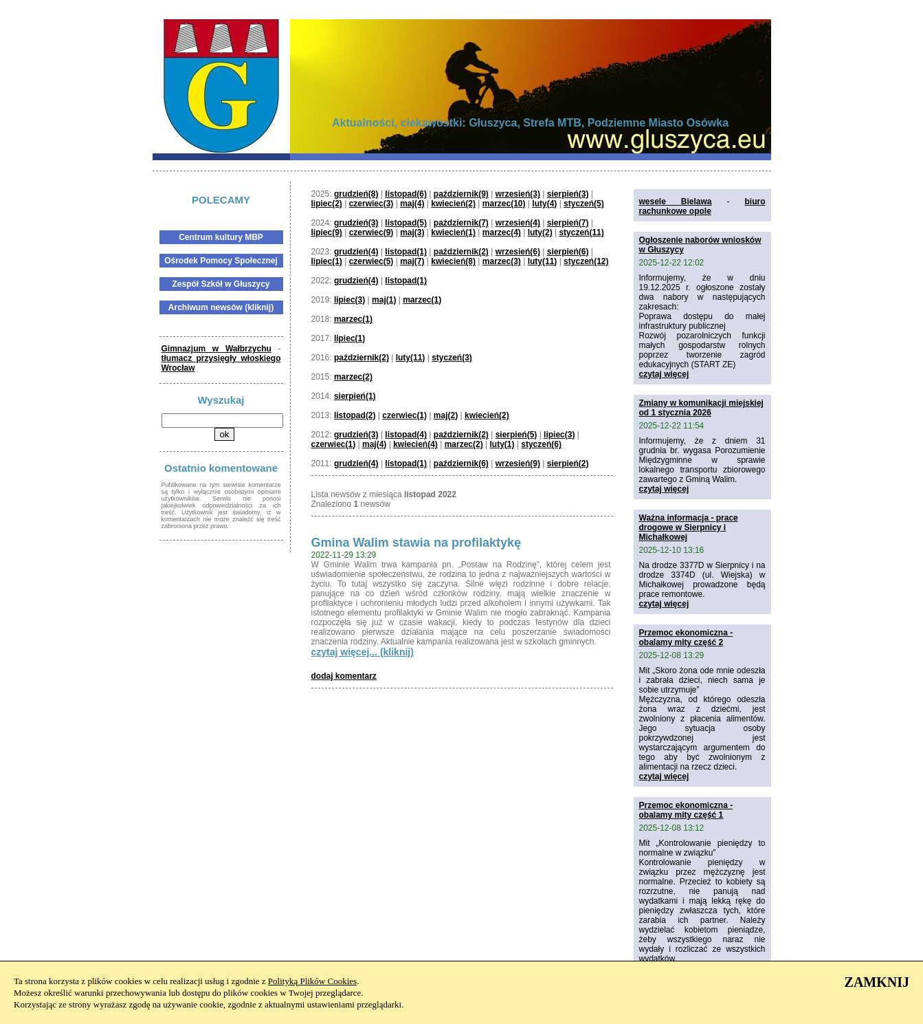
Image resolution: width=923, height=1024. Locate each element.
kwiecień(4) (415, 444)
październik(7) (461, 223)
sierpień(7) (568, 223)
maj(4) (412, 203)
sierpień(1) (355, 396)
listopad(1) (406, 252)
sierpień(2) (568, 463)
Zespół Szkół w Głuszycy (220, 284)
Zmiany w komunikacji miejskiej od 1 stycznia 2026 (701, 407)
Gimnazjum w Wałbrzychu (216, 348)
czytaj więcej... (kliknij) (362, 651)
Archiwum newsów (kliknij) (221, 307)
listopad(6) (406, 194)
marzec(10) (504, 203)
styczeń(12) (586, 261)
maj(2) (446, 415)
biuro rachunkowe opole (702, 206)
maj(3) (412, 232)
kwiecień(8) (453, 261)
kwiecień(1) (453, 232)
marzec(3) (501, 261)
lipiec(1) (326, 261)
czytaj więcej (664, 374)
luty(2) (540, 232)
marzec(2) (353, 377)
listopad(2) (355, 415)
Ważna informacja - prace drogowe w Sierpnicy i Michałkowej (688, 527)
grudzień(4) (356, 252)
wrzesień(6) (518, 252)
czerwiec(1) (404, 415)
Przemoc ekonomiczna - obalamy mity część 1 (686, 810)
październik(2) (461, 252)
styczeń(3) (452, 357)
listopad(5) (406, 223)
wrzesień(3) (518, 194)
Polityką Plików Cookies (312, 981)
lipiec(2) (326, 203)
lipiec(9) (326, 232)
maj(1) (384, 300)
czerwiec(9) (371, 232)
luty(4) (544, 203)
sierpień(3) (568, 194)
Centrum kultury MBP (221, 237)
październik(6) (461, 463)
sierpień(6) (568, 252)
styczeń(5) (584, 203)
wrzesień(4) (518, 223)
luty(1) (501, 444)
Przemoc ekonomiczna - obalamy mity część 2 (686, 637)
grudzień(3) (356, 223)
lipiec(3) (349, 300)
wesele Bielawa (675, 201)
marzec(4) (501, 232)
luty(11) (542, 261)
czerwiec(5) (371, 261)
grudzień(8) (356, 194)
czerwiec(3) (371, 203)
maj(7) (412, 261)
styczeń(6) (541, 444)
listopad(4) (406, 434)
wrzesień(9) (518, 463)
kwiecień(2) (453, 203)
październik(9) (461, 194)
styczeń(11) (581, 232)
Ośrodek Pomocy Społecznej (221, 260)
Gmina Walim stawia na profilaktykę (416, 542)
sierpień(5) (516, 434)
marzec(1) (422, 300)
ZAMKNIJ (877, 982)
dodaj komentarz (344, 676)
